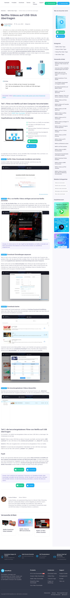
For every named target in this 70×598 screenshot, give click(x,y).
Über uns (61, 581)
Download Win (50, 3)
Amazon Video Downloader (37, 576)
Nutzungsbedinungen (62, 592)
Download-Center (52, 573)
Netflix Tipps (7, 25)
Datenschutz (47, 592)
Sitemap (54, 592)
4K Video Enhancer (55, 594)
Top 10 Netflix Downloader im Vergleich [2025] (61, 83)
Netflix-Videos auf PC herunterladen (60, 139)
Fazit (6, 88)
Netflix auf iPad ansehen (61, 146)
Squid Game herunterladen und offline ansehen (61, 154)
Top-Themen (35, 3)
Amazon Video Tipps (60, 49)
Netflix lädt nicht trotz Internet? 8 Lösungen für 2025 (61, 74)
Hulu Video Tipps (59, 54)
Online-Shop (51, 576)
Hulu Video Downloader (36, 585)
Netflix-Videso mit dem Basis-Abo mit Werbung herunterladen (60, 173)
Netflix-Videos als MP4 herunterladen (60, 150)
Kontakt (61, 578)
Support (41, 2)
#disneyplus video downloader (61, 191)
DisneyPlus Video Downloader (34, 582)
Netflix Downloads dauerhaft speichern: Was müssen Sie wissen (62, 64)
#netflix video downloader (60, 185)
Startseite (6, 2)
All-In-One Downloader (37, 573)
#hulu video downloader (60, 194)
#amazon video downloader (61, 188)
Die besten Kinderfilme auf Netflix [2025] (61, 87)
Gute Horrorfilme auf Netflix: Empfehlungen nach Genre (62, 68)
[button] (33, 141)
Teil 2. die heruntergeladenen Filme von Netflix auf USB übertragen (22, 86)
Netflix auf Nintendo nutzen (61, 143)
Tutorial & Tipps (52, 578)
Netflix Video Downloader (18, 113)
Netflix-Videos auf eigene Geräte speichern (61, 126)
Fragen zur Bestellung (50, 582)
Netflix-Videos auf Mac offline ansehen (60, 113)
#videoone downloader (60, 182)
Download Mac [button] (63, 3)
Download (21, 2)
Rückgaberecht (63, 576)
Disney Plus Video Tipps (61, 52)
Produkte (14, 2)
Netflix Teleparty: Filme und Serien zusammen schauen (62, 96)
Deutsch (64, 594)
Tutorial (28, 2)
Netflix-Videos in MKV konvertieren (60, 163)
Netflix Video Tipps (12, 10)
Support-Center (63, 573)
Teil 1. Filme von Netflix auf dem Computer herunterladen (20, 84)
